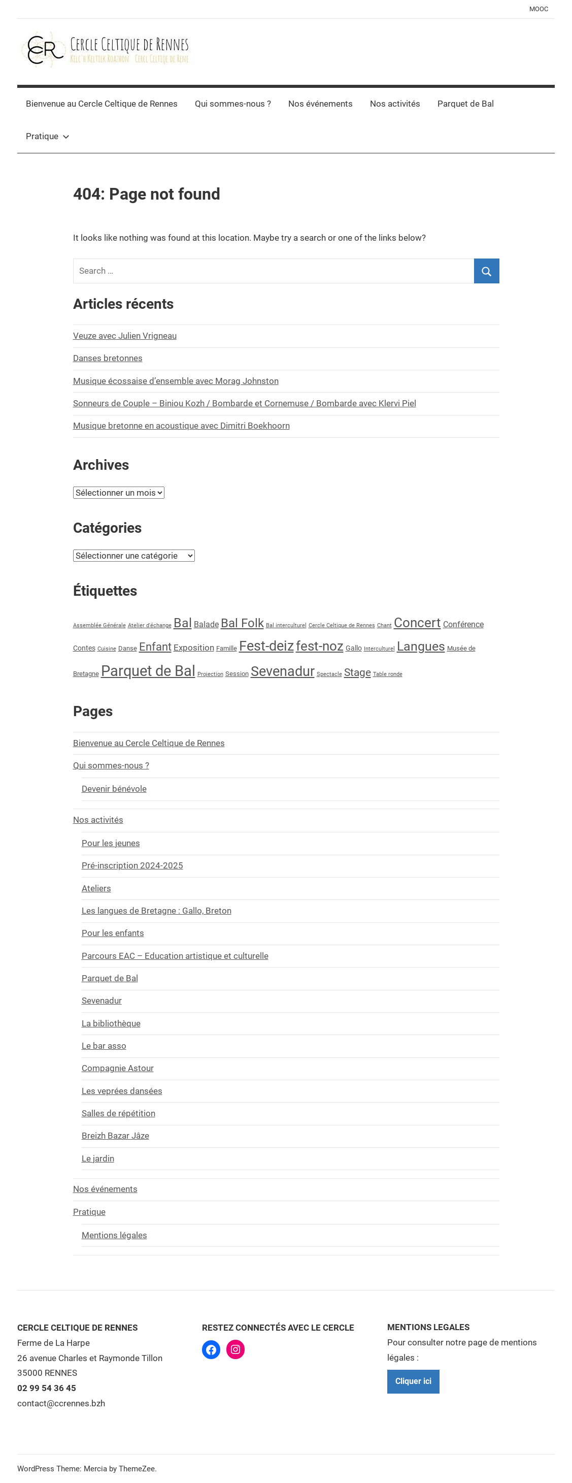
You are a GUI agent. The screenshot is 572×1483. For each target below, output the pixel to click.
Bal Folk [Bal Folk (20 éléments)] (242, 623)
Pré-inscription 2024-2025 (132, 865)
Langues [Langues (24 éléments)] (421, 646)
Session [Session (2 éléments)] (237, 674)
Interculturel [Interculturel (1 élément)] (379, 649)
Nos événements (320, 104)
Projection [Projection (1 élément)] (210, 674)
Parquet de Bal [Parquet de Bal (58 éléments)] (148, 671)
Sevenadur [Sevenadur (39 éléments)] (283, 671)
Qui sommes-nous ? (233, 104)
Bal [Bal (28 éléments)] (183, 622)
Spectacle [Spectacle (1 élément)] (329, 674)
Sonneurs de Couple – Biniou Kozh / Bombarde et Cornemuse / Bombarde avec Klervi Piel (244, 403)
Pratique (48, 136)
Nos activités (395, 104)
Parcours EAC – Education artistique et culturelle (175, 956)
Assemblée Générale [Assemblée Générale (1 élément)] (99, 625)
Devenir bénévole (114, 789)
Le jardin (98, 1158)
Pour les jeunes (111, 843)
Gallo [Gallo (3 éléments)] (354, 648)
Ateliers (96, 888)
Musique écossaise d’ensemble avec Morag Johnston (176, 381)
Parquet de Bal (466, 104)
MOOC (538, 9)
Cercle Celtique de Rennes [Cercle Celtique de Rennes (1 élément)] (342, 625)
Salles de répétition (118, 1113)
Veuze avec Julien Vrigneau (125, 336)
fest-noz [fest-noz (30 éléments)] (320, 646)
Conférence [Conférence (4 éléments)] (463, 624)
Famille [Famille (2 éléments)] (226, 648)
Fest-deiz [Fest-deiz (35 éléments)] (266, 646)
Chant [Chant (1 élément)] (384, 625)
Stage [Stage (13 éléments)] (357, 672)
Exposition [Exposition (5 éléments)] (194, 647)
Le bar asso (104, 1046)
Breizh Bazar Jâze (115, 1136)
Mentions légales (114, 1235)
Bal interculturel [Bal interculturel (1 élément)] (286, 625)
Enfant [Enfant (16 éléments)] (155, 646)
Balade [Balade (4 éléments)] (206, 624)
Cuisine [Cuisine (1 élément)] (106, 649)
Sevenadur (102, 1000)
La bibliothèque (111, 1023)
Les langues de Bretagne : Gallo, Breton (156, 911)
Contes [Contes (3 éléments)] (84, 648)
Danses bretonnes (108, 358)
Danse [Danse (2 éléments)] (127, 648)
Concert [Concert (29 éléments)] (417, 622)
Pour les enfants (113, 933)
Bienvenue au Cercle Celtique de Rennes (102, 104)
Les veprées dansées (122, 1091)
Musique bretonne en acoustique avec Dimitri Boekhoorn (181, 426)
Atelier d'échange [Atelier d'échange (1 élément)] (150, 625)
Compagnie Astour (118, 1068)
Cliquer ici (413, 1381)
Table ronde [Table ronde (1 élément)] (387, 674)
